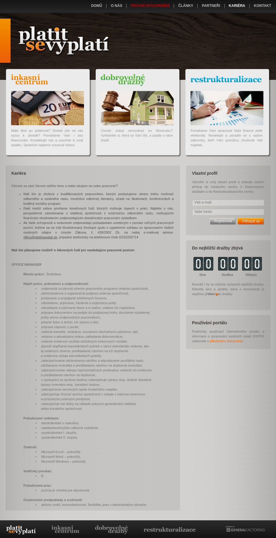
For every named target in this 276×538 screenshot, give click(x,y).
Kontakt (262, 6)
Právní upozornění (150, 6)
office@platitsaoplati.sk (40, 237)
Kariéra (237, 6)
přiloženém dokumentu (226, 341)
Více (213, 294)
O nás (116, 6)
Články (185, 6)
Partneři (211, 6)
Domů (96, 6)
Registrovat (223, 221)
